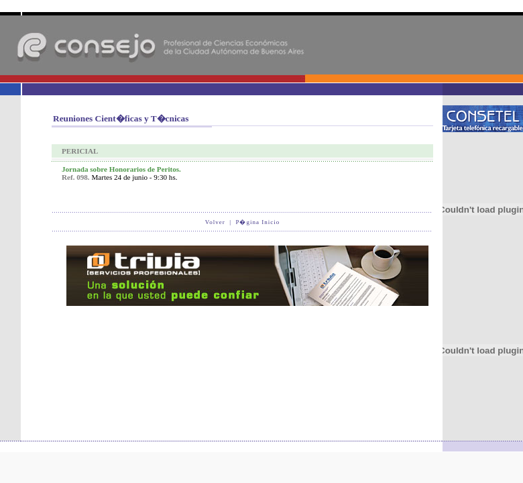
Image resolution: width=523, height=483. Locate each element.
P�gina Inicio (257, 222)
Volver (215, 222)
